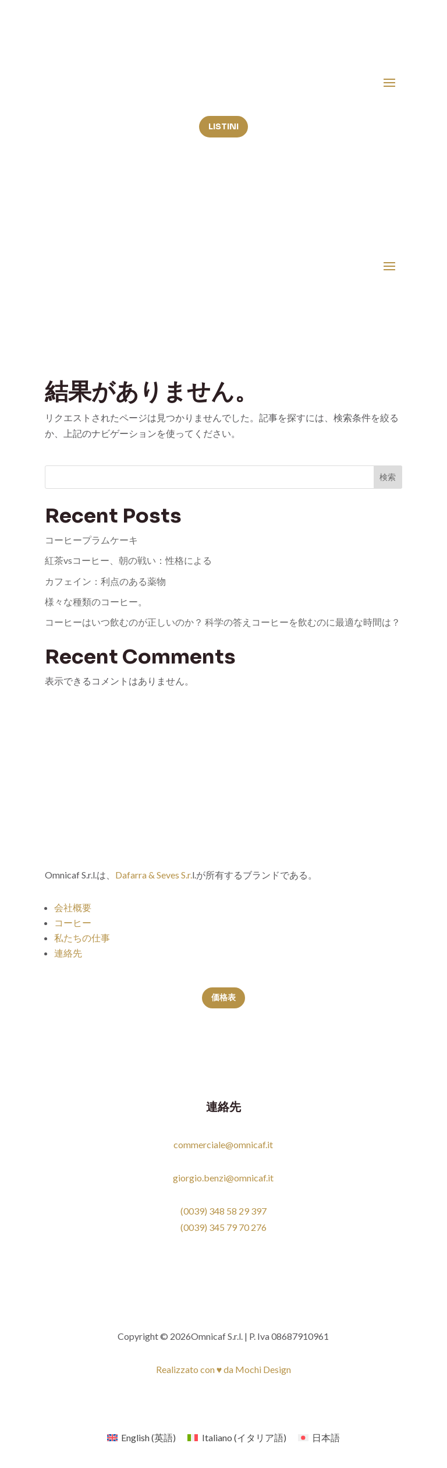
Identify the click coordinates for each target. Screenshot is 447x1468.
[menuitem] (141, 1437)
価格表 (223, 997)
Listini (223, 126)
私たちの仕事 (82, 937)
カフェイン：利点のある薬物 (105, 581)
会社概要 (72, 907)
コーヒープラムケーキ (91, 539)
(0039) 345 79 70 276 (223, 1227)
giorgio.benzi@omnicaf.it (223, 1177)
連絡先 (68, 952)
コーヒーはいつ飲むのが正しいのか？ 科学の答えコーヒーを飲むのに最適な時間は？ (222, 621)
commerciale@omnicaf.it (223, 1144)
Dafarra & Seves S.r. (153, 874)
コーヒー (72, 922)
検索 (387, 477)
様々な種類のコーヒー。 (96, 601)
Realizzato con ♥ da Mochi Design (224, 1369)
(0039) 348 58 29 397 (223, 1210)
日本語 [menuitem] (326, 1437)
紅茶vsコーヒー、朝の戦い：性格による (128, 560)
